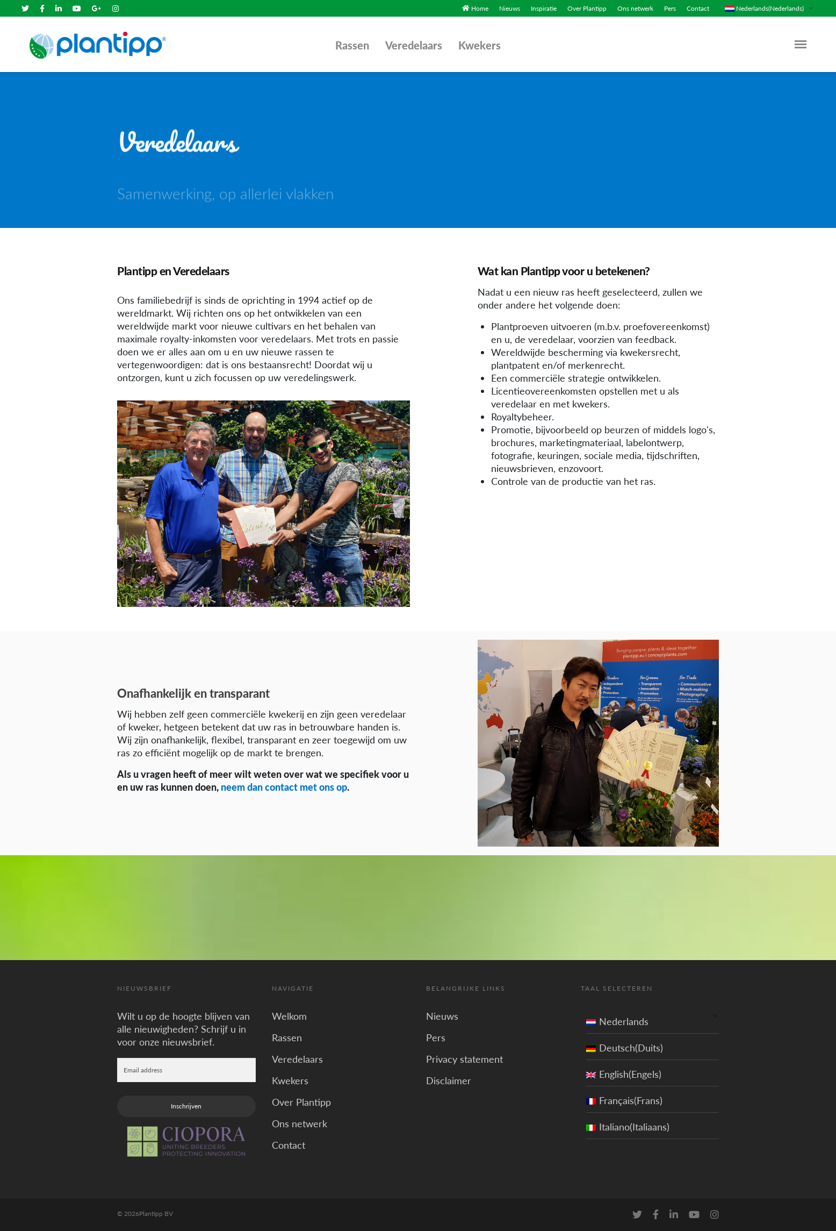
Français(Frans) (624, 1100)
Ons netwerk (635, 8)
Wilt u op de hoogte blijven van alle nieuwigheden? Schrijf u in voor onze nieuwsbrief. (183, 1029)
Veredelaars (413, 45)
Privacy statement (464, 1059)
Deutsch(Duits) (624, 1048)
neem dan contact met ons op (284, 787)
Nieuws (509, 8)
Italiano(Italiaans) (627, 1127)
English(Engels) (623, 1074)
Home (479, 8)
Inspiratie (544, 8)
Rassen (352, 45)
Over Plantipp (587, 8)
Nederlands (617, 1021)
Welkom (289, 1016)
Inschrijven (186, 1106)
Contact (698, 8)
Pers (670, 8)
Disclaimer (448, 1080)
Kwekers (479, 45)
